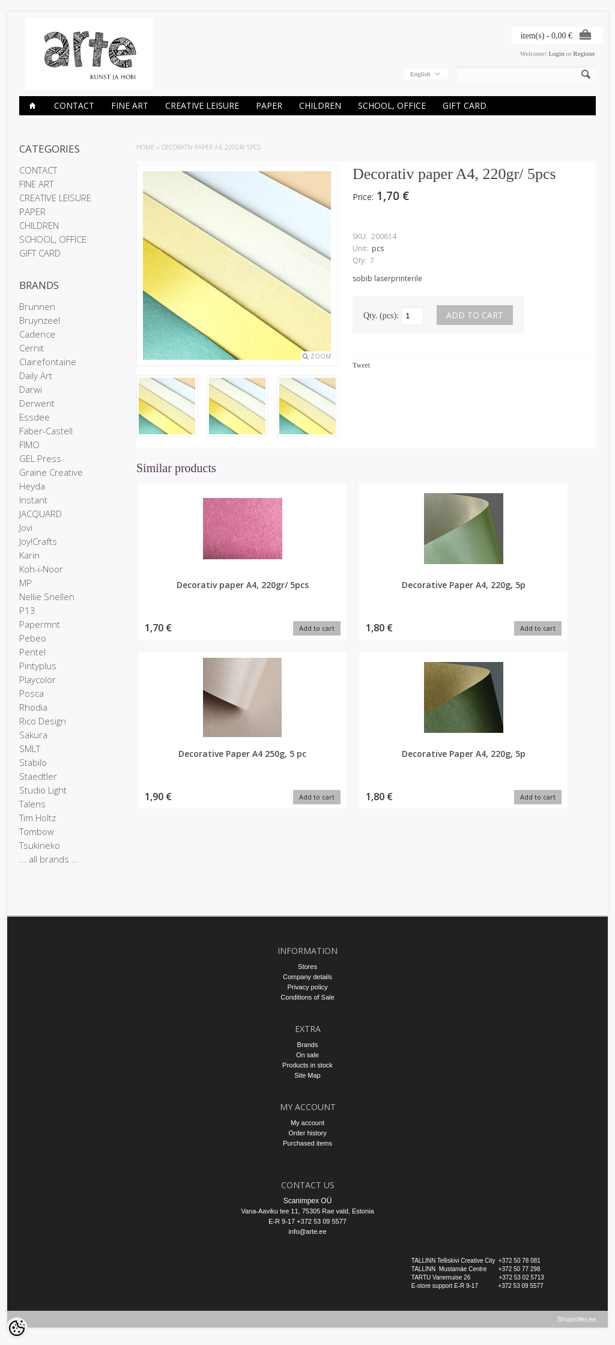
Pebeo (32, 638)
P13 (27, 610)
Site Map (307, 1075)
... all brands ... (49, 859)
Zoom (321, 356)
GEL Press (40, 458)
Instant (33, 500)
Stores (307, 966)
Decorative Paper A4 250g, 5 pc (425, 590)
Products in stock (307, 1065)
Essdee (34, 417)
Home (145, 147)
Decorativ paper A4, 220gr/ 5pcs (211, 147)
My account (307, 1122)
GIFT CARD (464, 105)
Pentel (32, 652)
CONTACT (74, 105)
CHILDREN (320, 105)
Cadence (37, 334)
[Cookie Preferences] (17, 1328)
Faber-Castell (46, 431)
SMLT (29, 748)
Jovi (25, 527)
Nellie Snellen (46, 597)
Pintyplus (37, 666)
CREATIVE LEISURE (202, 105)
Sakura (33, 735)
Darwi (30, 389)
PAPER (269, 105)
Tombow (36, 831)
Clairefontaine (47, 362)
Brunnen (37, 306)
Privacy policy (307, 987)
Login (556, 53)
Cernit (31, 348)
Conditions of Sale (307, 997)
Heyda (32, 486)
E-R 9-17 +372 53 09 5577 (307, 1221)
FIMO (29, 445)
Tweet (361, 365)
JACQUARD (40, 514)
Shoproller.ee (576, 1324)
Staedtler (38, 776)
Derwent (37, 403)
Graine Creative (51, 472)
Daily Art (35, 375)
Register (584, 53)
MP (25, 583)
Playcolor (37, 679)
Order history (307, 1133)
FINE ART (129, 105)
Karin (29, 555)
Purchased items (307, 1143)
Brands (307, 1044)
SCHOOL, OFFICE (392, 105)
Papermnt (39, 624)
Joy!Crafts (38, 541)
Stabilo (33, 762)
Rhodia (33, 707)
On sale (307, 1054)
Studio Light (43, 790)
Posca (31, 693)
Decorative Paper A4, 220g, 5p (307, 590)
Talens (32, 804)
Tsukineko (39, 845)
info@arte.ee (307, 1231)
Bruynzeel (39, 320)
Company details (307, 976)
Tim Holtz (37, 818)
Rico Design (42, 721)
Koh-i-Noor (41, 569)
